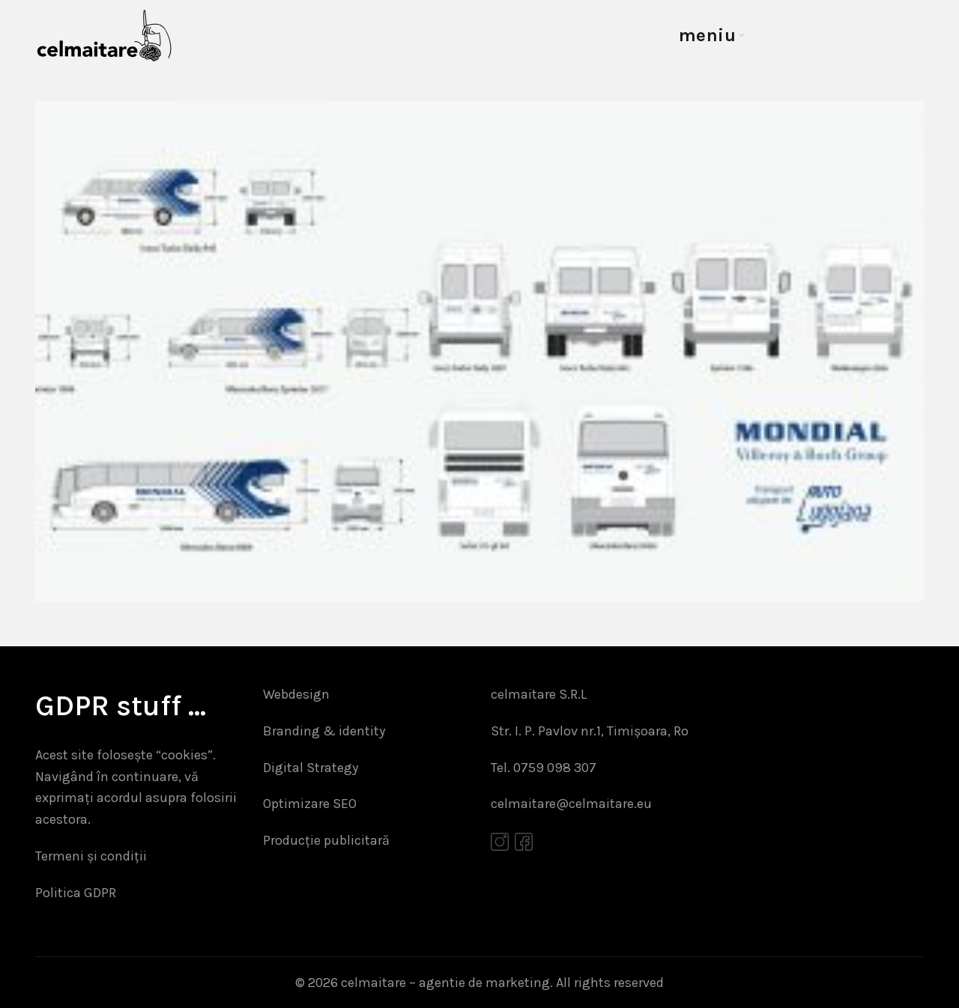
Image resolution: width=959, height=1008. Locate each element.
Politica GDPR (75, 892)
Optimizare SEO (310, 803)
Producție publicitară (326, 840)
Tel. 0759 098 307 (543, 767)
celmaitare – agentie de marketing (445, 982)
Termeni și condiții (91, 856)
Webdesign (296, 694)
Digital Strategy (310, 767)
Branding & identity (324, 731)
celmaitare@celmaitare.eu (571, 803)
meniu (707, 35)
